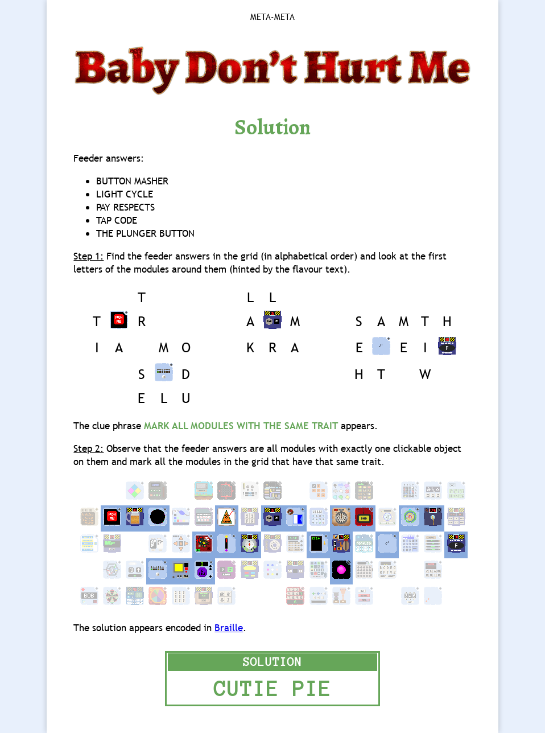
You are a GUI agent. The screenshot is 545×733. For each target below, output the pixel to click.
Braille (228, 628)
